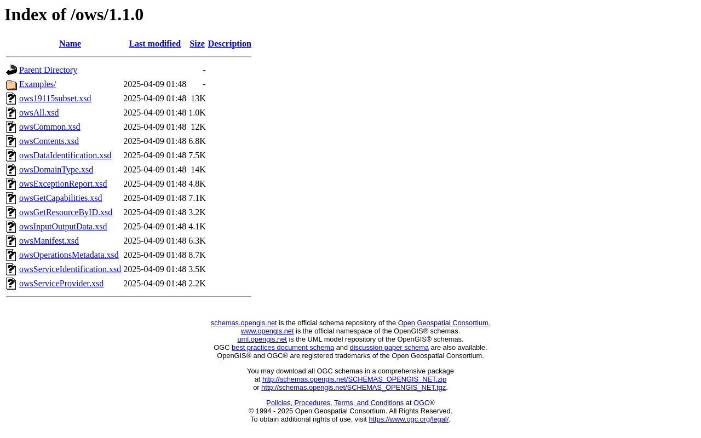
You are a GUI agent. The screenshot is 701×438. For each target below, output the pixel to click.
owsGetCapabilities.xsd (60, 198)
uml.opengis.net (262, 339)
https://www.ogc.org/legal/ (409, 419)
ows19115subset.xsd (55, 98)
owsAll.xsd (39, 112)
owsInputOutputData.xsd (63, 226)
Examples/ (37, 84)
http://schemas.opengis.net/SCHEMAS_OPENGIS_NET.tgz (353, 387)
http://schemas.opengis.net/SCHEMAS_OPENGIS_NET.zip (354, 379)
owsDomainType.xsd (56, 169)
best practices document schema (283, 347)
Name (70, 43)
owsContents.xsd (49, 141)
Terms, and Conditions (369, 403)
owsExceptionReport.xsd (63, 183)
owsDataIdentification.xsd (65, 155)
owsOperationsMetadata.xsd (69, 255)
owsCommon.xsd (50, 126)
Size (197, 43)
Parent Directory (48, 69)
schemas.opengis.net (244, 323)
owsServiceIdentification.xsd (70, 269)
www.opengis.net (267, 331)
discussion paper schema (389, 347)
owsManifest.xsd (49, 240)
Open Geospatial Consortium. (444, 323)
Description (229, 43)
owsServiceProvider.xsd (61, 283)
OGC (421, 403)
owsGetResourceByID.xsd (65, 212)
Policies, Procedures (298, 403)
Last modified (155, 43)
